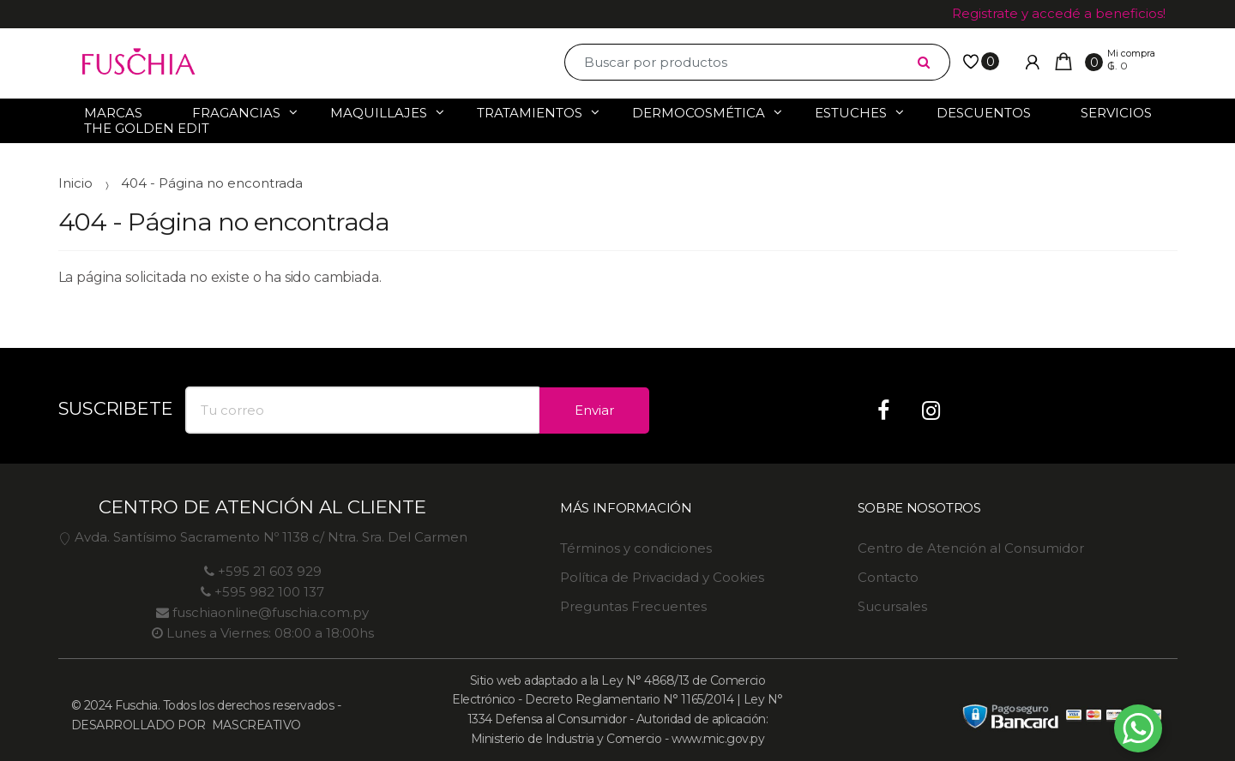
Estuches (851, 113)
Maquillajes (378, 113)
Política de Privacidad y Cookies (662, 577)
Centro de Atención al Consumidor (971, 548)
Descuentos (984, 113)
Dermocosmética (698, 113)
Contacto (888, 577)
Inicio (75, 183)
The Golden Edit (146, 128)
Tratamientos (529, 113)
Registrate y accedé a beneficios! (1059, 13)
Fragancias (236, 113)
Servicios (1116, 113)
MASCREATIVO (254, 725)
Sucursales (892, 606)
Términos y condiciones (636, 548)
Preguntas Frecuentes (633, 606)
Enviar (594, 410)
